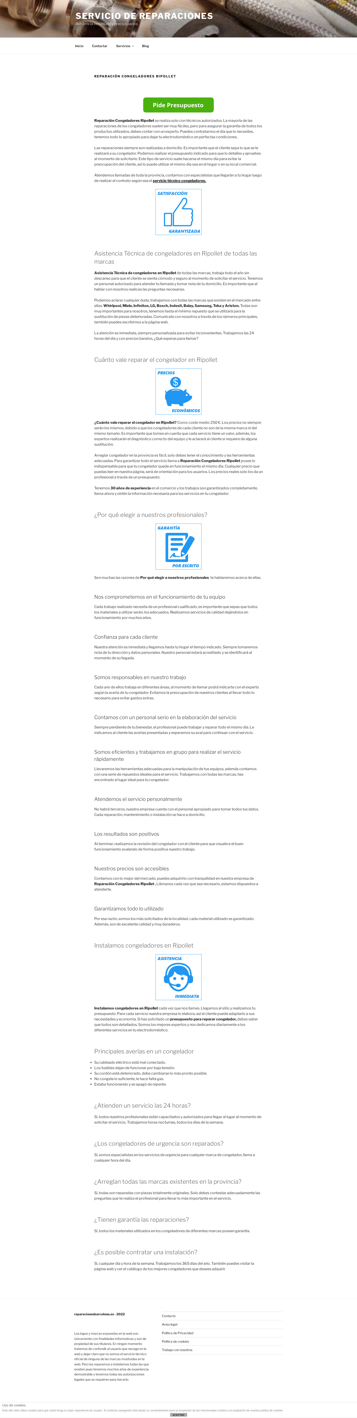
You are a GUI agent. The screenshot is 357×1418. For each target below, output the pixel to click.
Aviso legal (169, 1324)
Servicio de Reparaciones (145, 16)
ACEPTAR (178, 1415)
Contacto (169, 1316)
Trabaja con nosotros (177, 1350)
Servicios (125, 46)
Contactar (99, 46)
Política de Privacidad (177, 1333)
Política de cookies (175, 1341)
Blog (145, 46)
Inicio (79, 46)
